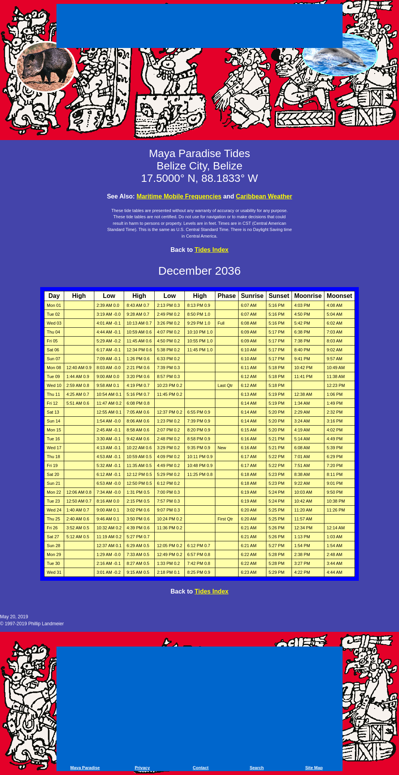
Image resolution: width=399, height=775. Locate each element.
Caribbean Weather (264, 196)
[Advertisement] (199, 27)
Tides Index (211, 249)
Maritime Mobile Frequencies (179, 196)
